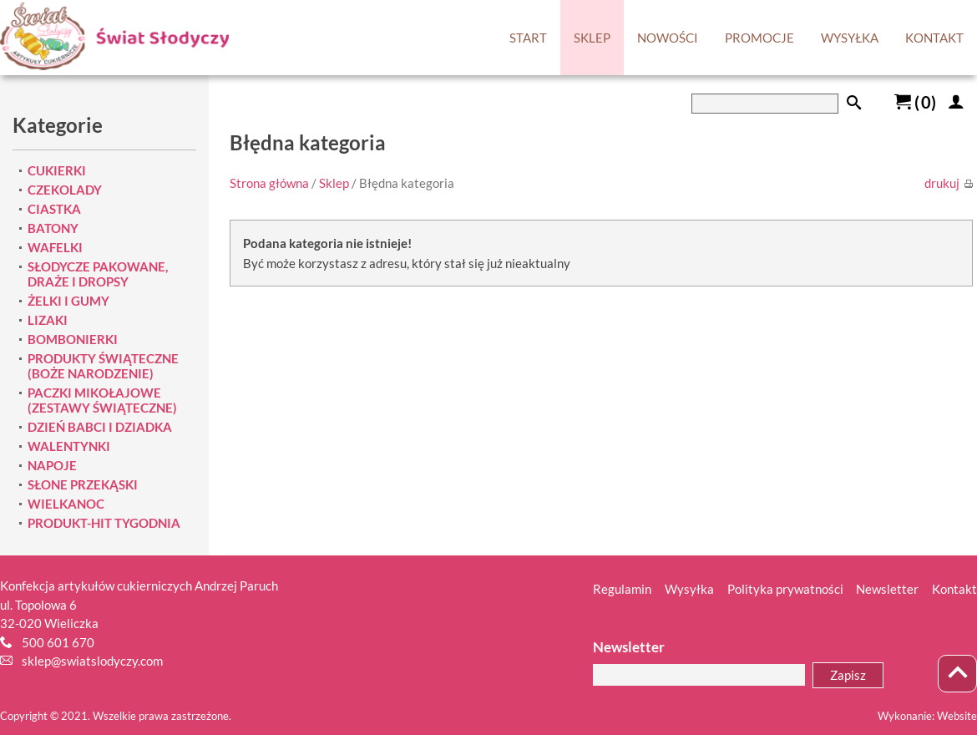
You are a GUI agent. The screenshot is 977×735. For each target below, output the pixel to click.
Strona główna (269, 182)
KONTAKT (934, 37)
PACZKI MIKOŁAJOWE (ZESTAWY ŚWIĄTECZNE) (102, 400)
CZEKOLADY (65, 189)
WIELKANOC (66, 503)
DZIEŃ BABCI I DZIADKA (100, 426)
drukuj (948, 182)
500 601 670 (58, 642)
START (528, 37)
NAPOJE (52, 465)
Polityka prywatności (785, 588)
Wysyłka (689, 588)
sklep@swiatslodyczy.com (92, 660)
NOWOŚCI (667, 37)
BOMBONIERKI (73, 339)
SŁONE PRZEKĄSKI (83, 484)
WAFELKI (55, 247)
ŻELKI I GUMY (68, 300)
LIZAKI (48, 319)
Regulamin (622, 588)
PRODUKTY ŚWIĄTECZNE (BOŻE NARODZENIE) (103, 366)
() (915, 102)
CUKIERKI (57, 170)
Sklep (334, 182)
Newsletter (887, 588)
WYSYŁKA (849, 37)
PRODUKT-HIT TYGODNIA (104, 522)
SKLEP (592, 37)
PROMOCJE (759, 37)
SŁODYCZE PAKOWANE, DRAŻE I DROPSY (98, 274)
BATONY (53, 228)
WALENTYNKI (69, 446)
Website (957, 715)
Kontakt (954, 588)
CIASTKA (54, 208)
